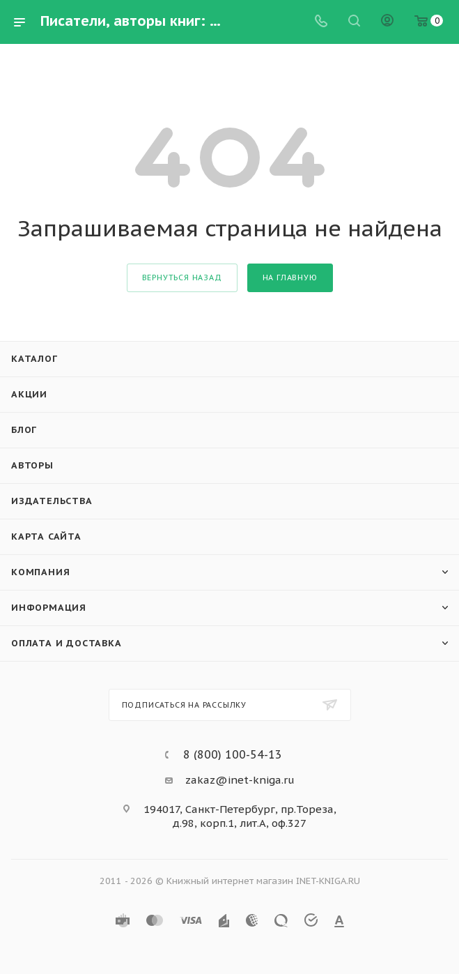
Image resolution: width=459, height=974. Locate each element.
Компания (40, 572)
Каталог (34, 359)
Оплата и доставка (66, 643)
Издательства (52, 501)
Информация (48, 608)
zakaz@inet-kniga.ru (240, 779)
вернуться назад (182, 277)
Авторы (32, 465)
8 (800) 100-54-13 (232, 754)
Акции (29, 394)
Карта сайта (46, 536)
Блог (24, 430)
